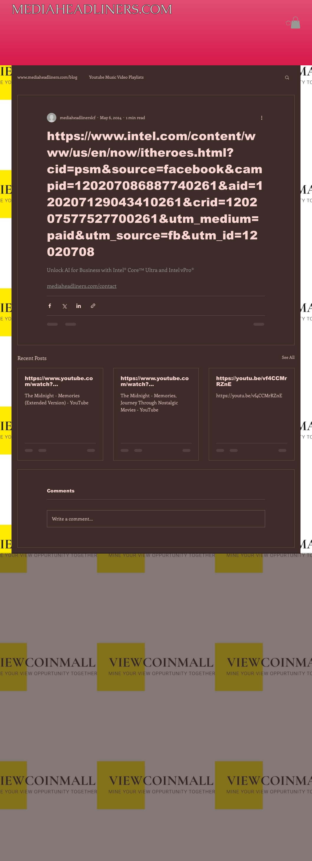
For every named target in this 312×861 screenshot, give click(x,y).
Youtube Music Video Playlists (116, 77)
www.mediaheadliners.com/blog (47, 77)
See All (288, 357)
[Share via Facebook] (49, 306)
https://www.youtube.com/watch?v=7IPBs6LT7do (59, 381)
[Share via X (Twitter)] (64, 306)
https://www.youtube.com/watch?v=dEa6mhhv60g (155, 381)
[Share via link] (93, 306)
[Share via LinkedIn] (78, 306)
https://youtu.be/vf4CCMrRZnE (251, 381)
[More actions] (261, 117)
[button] (295, 23)
